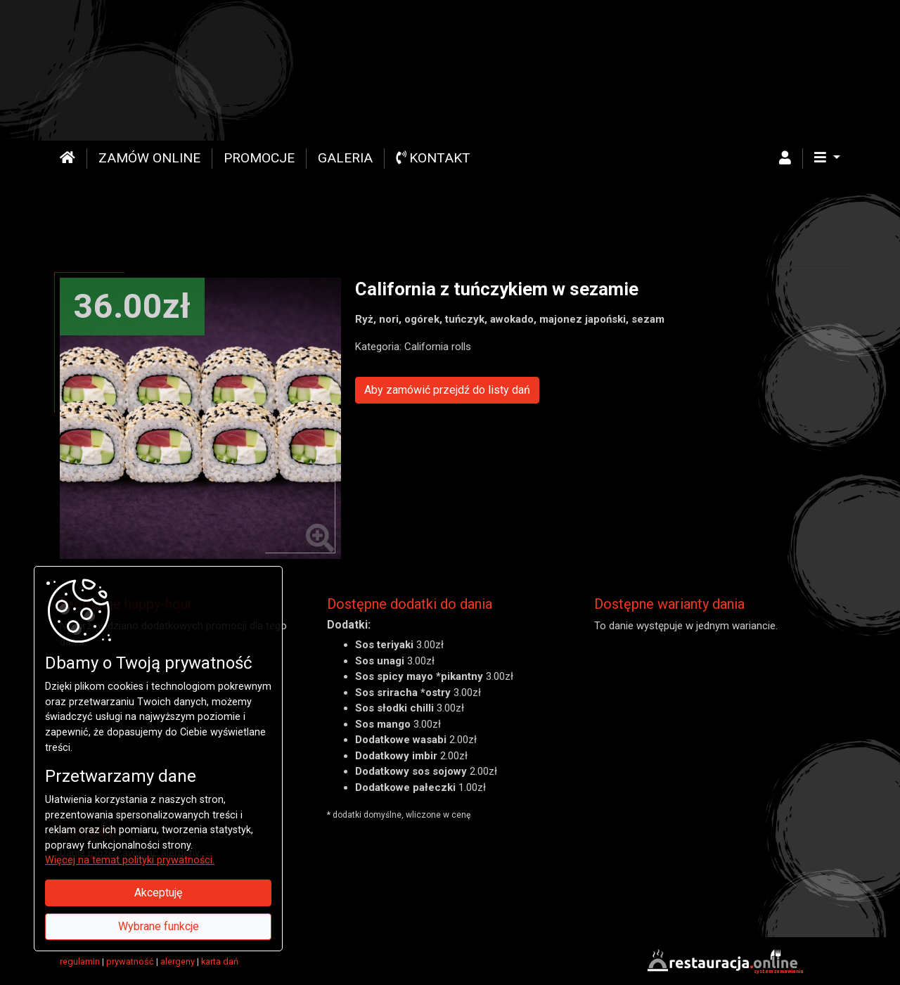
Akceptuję (158, 892)
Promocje (259, 158)
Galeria (345, 158)
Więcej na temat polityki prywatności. (129, 860)
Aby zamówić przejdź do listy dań (447, 390)
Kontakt (433, 158)
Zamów (149, 158)
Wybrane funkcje (158, 926)
